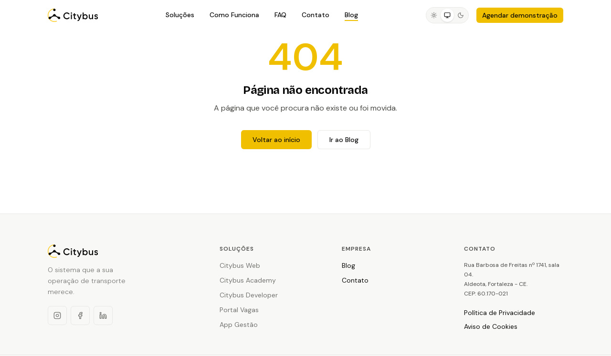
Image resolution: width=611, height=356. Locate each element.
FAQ (280, 14)
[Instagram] (57, 315)
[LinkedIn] (103, 315)
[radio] (434, 15)
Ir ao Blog (343, 139)
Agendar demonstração (520, 15)
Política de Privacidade (499, 312)
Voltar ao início (276, 139)
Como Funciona (234, 14)
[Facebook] (80, 315)
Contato (315, 14)
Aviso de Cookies (490, 326)
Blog (351, 14)
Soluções (180, 14)
